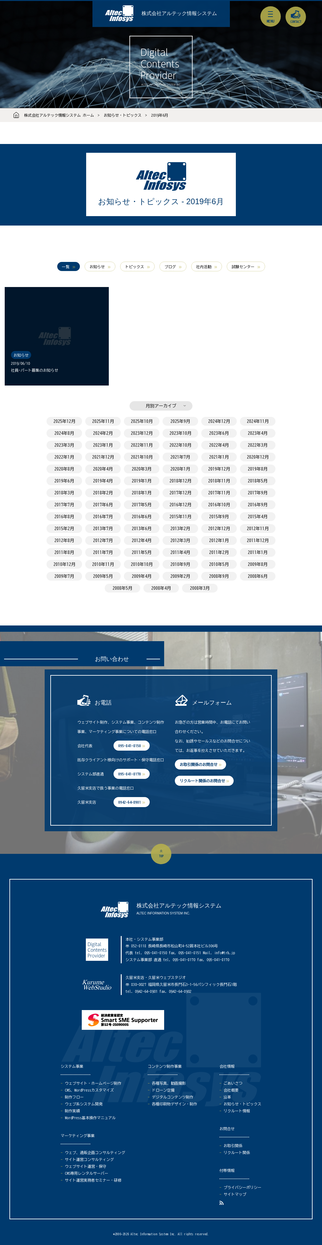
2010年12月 (64, 564)
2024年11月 (258, 421)
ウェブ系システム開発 (84, 1104)
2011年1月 (258, 552)
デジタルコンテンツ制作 (172, 1097)
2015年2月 (64, 528)
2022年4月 (219, 445)
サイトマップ (235, 1194)
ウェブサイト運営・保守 (85, 1166)
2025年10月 (142, 421)
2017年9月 (258, 493)
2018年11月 (219, 481)
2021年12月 (103, 457)
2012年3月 (180, 540)
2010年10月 (142, 564)
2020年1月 (180, 469)
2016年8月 (64, 516)
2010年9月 (180, 564)
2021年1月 (219, 457)
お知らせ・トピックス (123, 115)
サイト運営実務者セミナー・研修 (93, 1180)
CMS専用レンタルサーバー (86, 1173)
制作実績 (72, 1111)
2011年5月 (142, 552)
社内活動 (203, 267)
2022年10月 (180, 445)
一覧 (65, 267)
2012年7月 (103, 540)
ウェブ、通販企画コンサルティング (95, 1152)
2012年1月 (219, 540)
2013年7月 (103, 528)
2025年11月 (103, 421)
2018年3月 (64, 493)
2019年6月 (159, 115)
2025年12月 (64, 421)
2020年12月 (258, 457)
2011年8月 (64, 552)
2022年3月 (258, 445)
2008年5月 (122, 588)
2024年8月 (64, 433)
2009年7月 (64, 576)
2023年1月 (103, 445)
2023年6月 (219, 433)
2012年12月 (219, 528)
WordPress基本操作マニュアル (90, 1118)
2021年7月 (180, 457)
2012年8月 (64, 540)
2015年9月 (219, 516)
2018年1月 (142, 493)
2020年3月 (142, 469)
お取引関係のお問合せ (198, 764)
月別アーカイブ (161, 406)
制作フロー (74, 1097)
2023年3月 (64, 445)
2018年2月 (103, 493)
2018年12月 (180, 481)
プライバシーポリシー (242, 1187)
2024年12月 (219, 421)
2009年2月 (180, 576)
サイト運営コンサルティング (89, 1159)
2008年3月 (200, 588)
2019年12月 (219, 469)
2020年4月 (103, 469)
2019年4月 (103, 481)
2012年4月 (142, 540)
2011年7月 (103, 552)
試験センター (243, 267)
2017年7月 (64, 505)
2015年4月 (258, 516)
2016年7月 (103, 516)
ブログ (170, 267)
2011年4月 (180, 552)
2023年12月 (142, 433)
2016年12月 (180, 505)
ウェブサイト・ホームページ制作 (93, 1083)
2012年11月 (258, 528)
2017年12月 (180, 493)
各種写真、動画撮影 (169, 1083)
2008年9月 (219, 576)
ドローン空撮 (163, 1090)
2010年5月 (219, 564)
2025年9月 (180, 421)
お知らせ (97, 267)
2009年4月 (142, 576)
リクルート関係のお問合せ (202, 781)
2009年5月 (103, 576)
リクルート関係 (237, 1152)
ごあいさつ (233, 1083)
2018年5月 (258, 481)
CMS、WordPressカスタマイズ (89, 1090)
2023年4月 (258, 433)
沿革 (227, 1097)
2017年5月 (142, 505)
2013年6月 (142, 528)
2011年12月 (258, 540)
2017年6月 (103, 505)
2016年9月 (258, 505)
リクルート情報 (237, 1111)
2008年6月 (258, 576)
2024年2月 (103, 433)
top (161, 856)
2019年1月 (142, 481)
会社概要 (231, 1090)
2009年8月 (258, 564)
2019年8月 (258, 469)
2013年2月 (180, 528)
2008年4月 (161, 588)
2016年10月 (219, 505)
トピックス (134, 267)
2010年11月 (103, 564)
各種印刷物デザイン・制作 (174, 1104)
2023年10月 (180, 433)
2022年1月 (64, 457)
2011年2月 (219, 552)
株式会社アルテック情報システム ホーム (59, 115)
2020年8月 (64, 469)
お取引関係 (233, 1145)
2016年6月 (142, 516)
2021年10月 (142, 457)
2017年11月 (219, 493)
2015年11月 (180, 516)
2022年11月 (142, 445)
